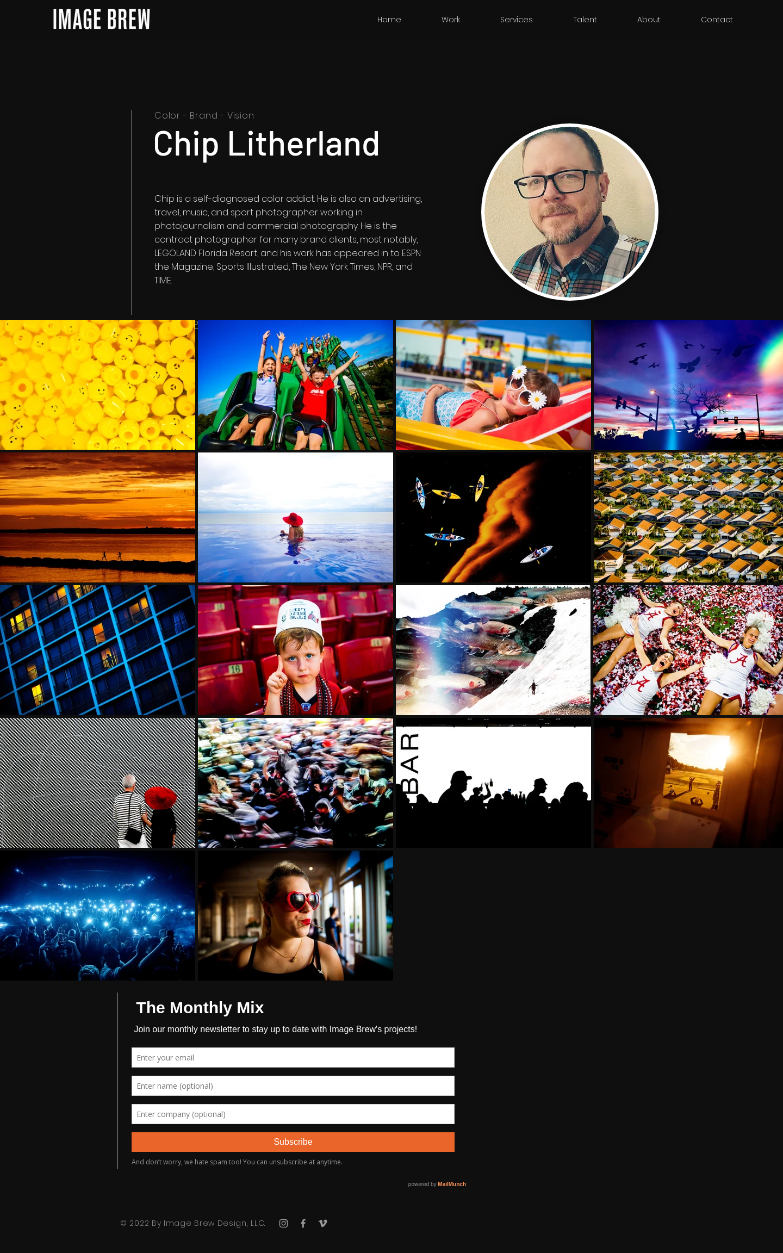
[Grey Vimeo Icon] (322, 1223)
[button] (585, 19)
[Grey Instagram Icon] (283, 1223)
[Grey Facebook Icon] (303, 1223)
